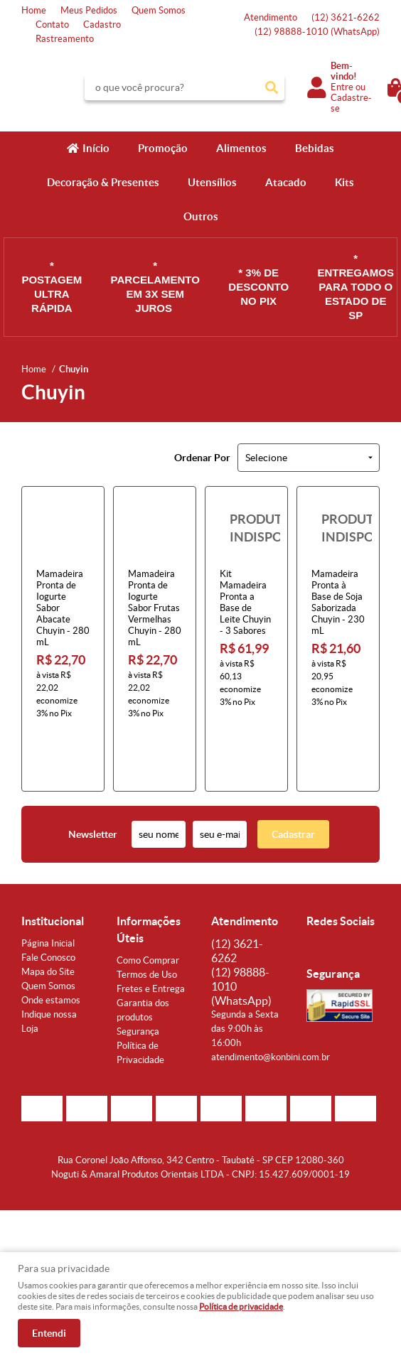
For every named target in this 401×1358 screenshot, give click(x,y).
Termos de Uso (147, 917)
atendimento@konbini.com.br (270, 1000)
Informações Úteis (149, 873)
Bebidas (314, 148)
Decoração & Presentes (103, 182)
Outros (200, 216)
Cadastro (102, 24)
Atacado (285, 182)
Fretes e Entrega (151, 932)
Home (33, 10)
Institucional (52, 864)
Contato (52, 24)
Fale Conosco (48, 900)
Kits (344, 182)
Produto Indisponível (246, 527)
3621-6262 (345, 17)
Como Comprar (148, 903)
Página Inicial (48, 886)
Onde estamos (50, 943)
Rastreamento (65, 38)
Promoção (163, 148)
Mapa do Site (48, 915)
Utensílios (212, 182)
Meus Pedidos (88, 10)
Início (95, 148)
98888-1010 (317, 31)
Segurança (138, 974)
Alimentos (241, 148)
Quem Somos (159, 10)
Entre (342, 87)
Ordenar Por (202, 457)
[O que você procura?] (271, 87)
